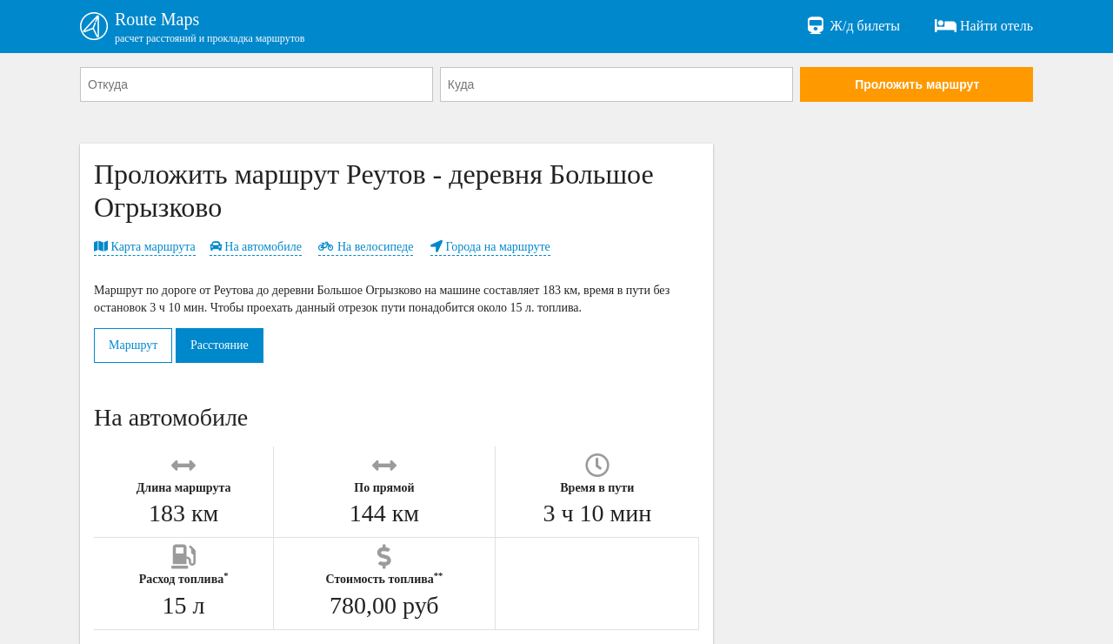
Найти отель (984, 26)
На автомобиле (256, 246)
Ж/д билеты (852, 26)
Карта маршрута (145, 246)
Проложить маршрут (917, 84)
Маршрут (133, 345)
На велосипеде (365, 246)
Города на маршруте (490, 246)
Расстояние (219, 345)
